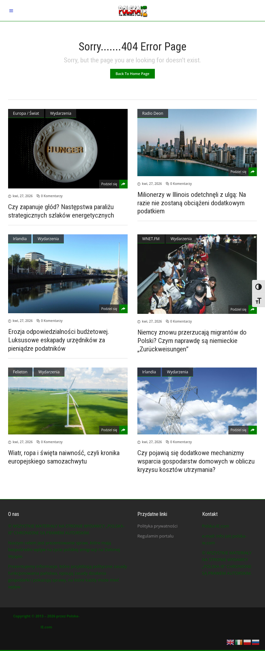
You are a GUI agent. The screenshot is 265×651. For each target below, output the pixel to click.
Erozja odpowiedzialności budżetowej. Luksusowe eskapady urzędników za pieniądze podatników (58, 340)
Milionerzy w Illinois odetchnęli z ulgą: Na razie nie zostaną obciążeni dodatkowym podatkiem (191, 203)
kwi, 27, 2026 (23, 196)
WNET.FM (151, 238)
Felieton (20, 372)
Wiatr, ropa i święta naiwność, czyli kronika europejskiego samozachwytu (64, 457)
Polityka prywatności (157, 526)
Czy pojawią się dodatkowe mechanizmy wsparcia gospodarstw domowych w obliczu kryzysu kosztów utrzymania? (196, 461)
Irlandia (20, 238)
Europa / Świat (26, 113)
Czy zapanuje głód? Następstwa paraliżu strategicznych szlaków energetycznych (61, 211)
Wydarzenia (60, 113)
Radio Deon (152, 113)
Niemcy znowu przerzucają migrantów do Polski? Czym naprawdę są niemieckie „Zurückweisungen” (192, 340)
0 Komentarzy (52, 196)
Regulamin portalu (155, 536)
